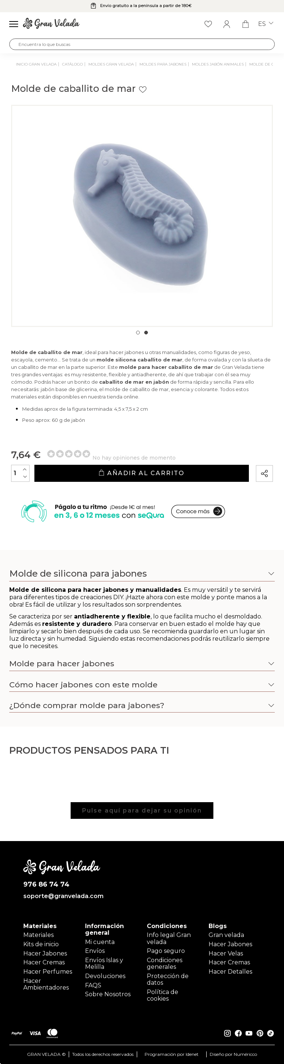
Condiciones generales (164, 963)
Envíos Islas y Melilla (104, 963)
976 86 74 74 (46, 884)
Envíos (95, 950)
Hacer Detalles (230, 971)
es (265, 24)
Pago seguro (166, 950)
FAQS (93, 985)
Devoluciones (105, 976)
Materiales (38, 934)
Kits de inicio (41, 944)
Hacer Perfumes (47, 971)
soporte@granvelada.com (62, 896)
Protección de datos (168, 979)
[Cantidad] (20, 473)
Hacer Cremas (44, 962)
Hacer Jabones (45, 953)
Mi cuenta (100, 941)
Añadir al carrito (141, 473)
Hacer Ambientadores (46, 984)
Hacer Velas (226, 953)
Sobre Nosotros (108, 994)
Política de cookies (162, 995)
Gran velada (226, 934)
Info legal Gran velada (169, 938)
